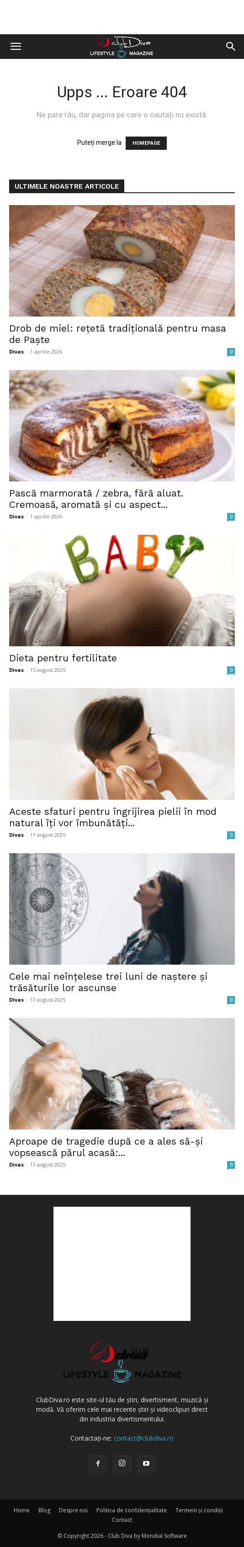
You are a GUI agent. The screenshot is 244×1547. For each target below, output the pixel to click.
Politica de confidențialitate (131, 1510)
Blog (44, 1510)
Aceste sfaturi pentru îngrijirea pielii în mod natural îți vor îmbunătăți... (113, 817)
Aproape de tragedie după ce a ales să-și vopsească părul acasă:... (106, 1146)
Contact (122, 1520)
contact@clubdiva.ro (144, 1438)
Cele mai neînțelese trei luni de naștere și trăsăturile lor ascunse (108, 982)
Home (22, 1510)
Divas (16, 351)
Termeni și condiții (199, 1510)
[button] (15, 46)
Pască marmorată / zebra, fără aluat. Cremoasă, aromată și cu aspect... (96, 498)
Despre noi (73, 1510)
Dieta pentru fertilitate (63, 658)
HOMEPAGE (146, 143)
